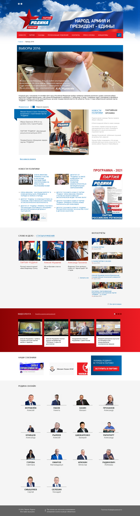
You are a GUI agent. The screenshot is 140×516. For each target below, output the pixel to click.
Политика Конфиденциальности (111, 510)
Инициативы (103, 35)
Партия (32, 35)
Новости (22, 35)
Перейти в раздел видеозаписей (45, 314)
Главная (20, 41)
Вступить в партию (106, 369)
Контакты (76, 35)
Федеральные (24, 107)
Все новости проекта (28, 159)
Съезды (41, 35)
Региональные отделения (58, 35)
